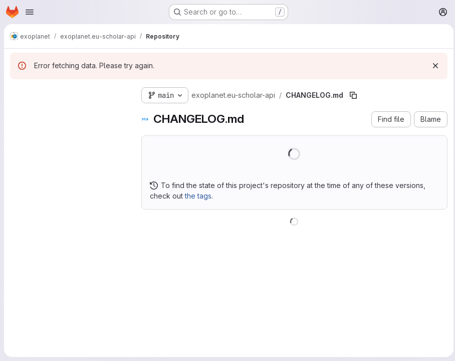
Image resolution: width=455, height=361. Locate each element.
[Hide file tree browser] (18, 93)
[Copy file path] (353, 95)
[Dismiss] (433, 66)
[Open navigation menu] (30, 12)
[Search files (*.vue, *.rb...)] (67, 113)
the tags (198, 196)
